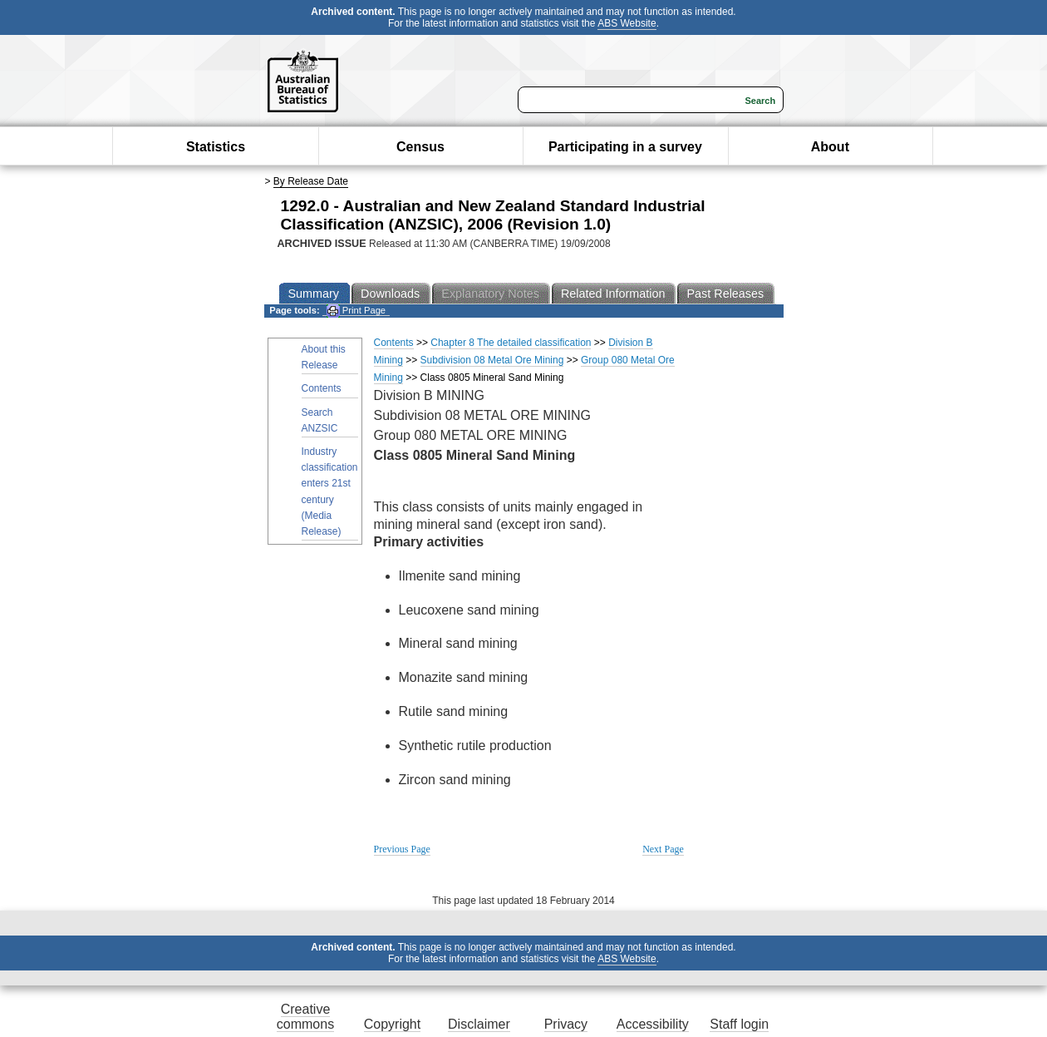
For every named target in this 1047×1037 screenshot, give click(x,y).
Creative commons (305, 1016)
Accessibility (653, 1024)
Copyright (392, 1024)
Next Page (663, 849)
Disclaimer (479, 1024)
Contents (322, 388)
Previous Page (402, 849)
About (830, 147)
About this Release (324, 357)
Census (420, 147)
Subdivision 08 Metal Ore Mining (492, 360)
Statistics (215, 147)
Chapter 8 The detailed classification (510, 342)
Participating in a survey (625, 147)
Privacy (565, 1024)
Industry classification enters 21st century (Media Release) (330, 491)
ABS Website (626, 23)
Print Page (356, 310)
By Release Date (310, 181)
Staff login (739, 1024)
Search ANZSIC (320, 420)
